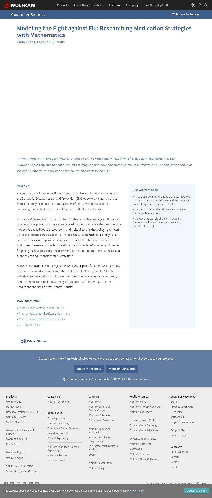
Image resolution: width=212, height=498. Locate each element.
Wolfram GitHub (56, 460)
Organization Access (182, 422)
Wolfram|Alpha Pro (17, 439)
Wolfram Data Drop (141, 444)
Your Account (178, 417)
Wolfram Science (139, 454)
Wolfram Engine (15, 452)
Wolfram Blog (96, 468)
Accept (196, 490)
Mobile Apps (12, 444)
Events (174, 467)
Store (174, 402)
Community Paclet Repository (63, 428)
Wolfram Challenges (141, 412)
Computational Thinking (143, 425)
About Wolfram (179, 452)
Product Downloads (182, 406)
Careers (175, 457)
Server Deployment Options (21, 471)
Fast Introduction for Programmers (100, 439)
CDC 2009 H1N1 (29, 325)
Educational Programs (101, 420)
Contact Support (180, 435)
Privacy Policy (135, 490)
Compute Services (16, 417)
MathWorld (136, 449)
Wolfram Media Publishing (144, 459)
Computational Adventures (144, 430)
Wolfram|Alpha (138, 402)
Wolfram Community (100, 463)
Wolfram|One (13, 402)
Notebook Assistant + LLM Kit (22, 412)
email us (141, 379)
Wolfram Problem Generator (145, 406)
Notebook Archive (57, 455)
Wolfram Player (15, 457)
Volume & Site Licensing (19, 466)
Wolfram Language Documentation (99, 408)
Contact (175, 462)
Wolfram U (95, 402)
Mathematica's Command (45, 313)
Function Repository (58, 423)
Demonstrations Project (143, 439)
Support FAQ (178, 430)
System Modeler (15, 422)
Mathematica (13, 406)
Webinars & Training (100, 415)
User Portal (177, 412)
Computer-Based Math (142, 420)
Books (92, 454)
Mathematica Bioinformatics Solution (43, 308)
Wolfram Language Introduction (99, 430)
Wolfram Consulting (122, 369)
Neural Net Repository (59, 433)
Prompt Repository (57, 438)
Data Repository (56, 418)
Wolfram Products (89, 369)
